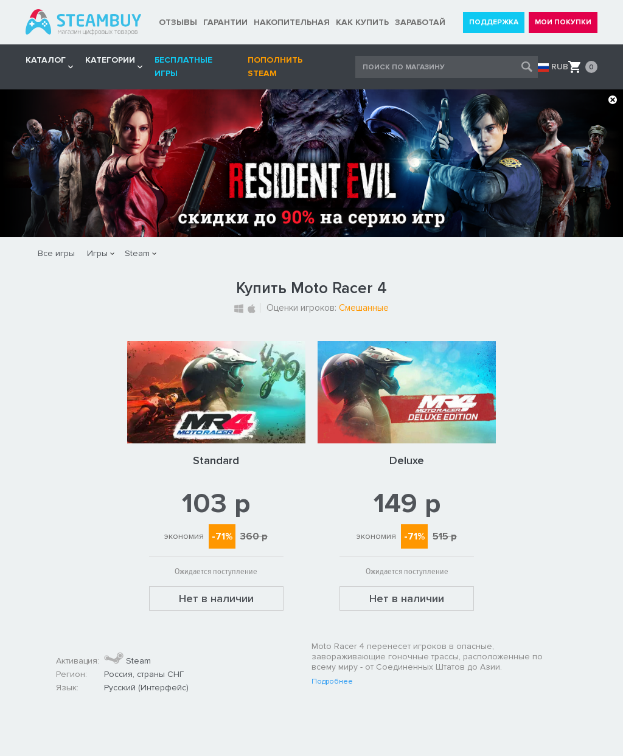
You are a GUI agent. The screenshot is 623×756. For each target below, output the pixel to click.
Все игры (56, 253)
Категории (110, 60)
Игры (97, 253)
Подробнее (332, 682)
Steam (137, 253)
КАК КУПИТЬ (362, 22)
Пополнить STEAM (275, 66)
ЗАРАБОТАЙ (420, 22)
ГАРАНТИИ (225, 22)
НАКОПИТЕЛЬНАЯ (292, 22)
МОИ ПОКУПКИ (563, 22)
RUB (559, 67)
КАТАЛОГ (46, 60)
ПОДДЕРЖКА (493, 22)
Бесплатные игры (183, 66)
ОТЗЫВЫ (178, 22)
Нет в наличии (216, 598)
